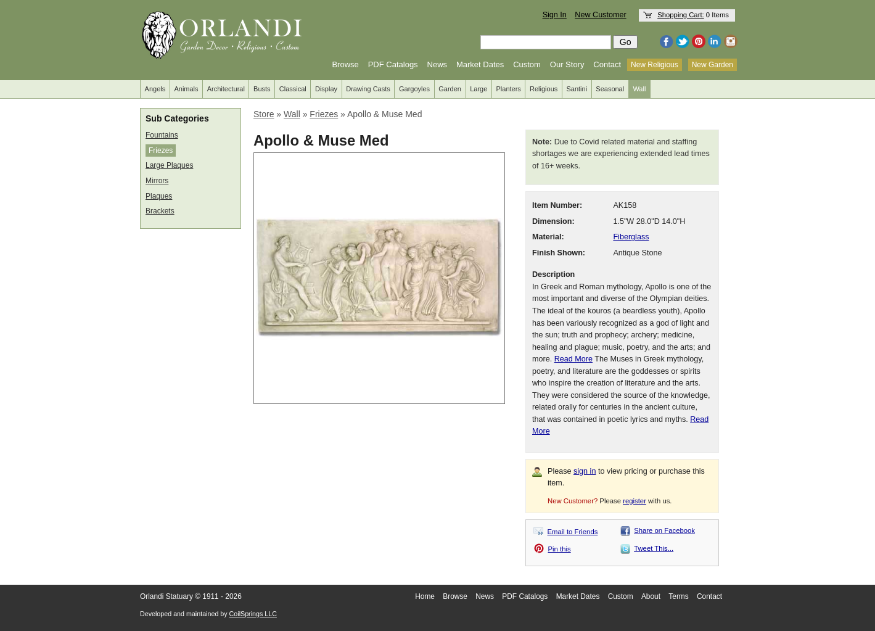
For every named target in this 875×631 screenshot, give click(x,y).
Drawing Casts (368, 89)
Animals (186, 89)
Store (263, 114)
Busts (262, 89)
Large (478, 89)
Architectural (226, 89)
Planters (508, 89)
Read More (573, 359)
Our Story (567, 64)
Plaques (159, 196)
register (634, 501)
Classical (292, 89)
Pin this (559, 549)
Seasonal (610, 89)
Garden (449, 89)
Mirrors (157, 180)
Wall (639, 89)
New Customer (600, 14)
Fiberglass (631, 237)
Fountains (162, 135)
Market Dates (480, 64)
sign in (584, 471)
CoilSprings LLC (253, 613)
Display (326, 89)
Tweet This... (653, 548)
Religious (543, 89)
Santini (576, 89)
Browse (345, 64)
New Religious (654, 64)
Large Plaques (169, 165)
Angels (155, 89)
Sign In (555, 14)
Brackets (160, 211)
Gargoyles (414, 89)
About (650, 596)
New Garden (712, 64)
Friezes (161, 150)
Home (425, 596)
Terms (678, 596)
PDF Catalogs (393, 64)
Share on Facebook (664, 530)
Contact (607, 64)
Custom (527, 64)
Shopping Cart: (680, 15)
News (437, 64)
